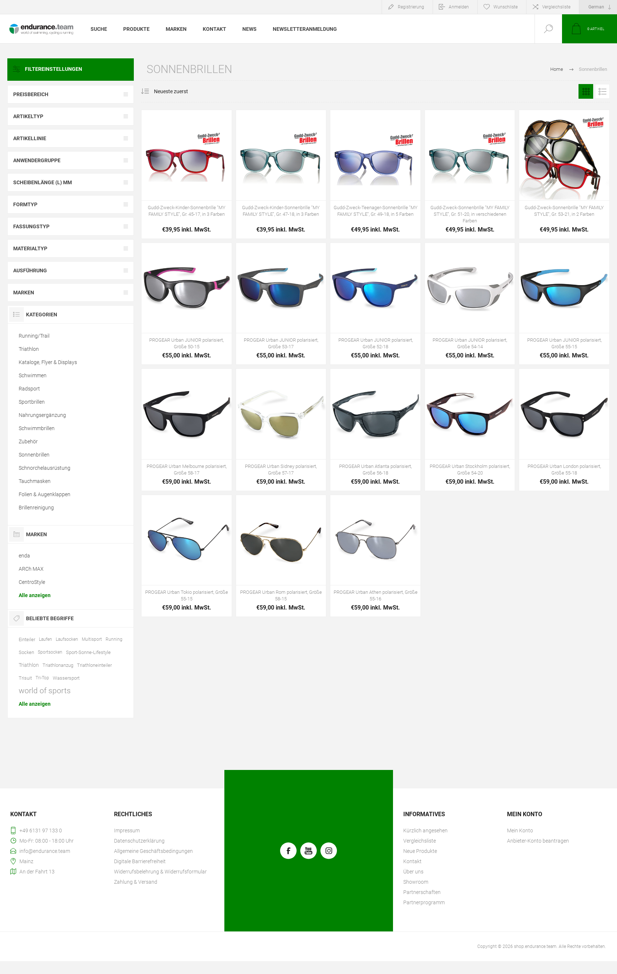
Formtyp (25, 204)
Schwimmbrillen (37, 428)
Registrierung (411, 7)
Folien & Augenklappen (44, 494)
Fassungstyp (31, 226)
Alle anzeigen (35, 595)
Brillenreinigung (36, 507)
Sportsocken (50, 652)
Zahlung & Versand (135, 882)
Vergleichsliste (556, 7)
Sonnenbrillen (34, 455)
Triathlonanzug (58, 665)
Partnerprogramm (424, 902)
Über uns (413, 872)
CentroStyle (32, 582)
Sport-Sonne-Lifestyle (88, 652)
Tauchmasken (35, 481)
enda (24, 556)
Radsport (29, 389)
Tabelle (586, 91)
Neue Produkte (420, 851)
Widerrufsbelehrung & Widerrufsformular (160, 872)
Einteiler (27, 639)
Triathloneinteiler (94, 665)
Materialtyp (30, 248)
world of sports (45, 690)
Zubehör (28, 441)
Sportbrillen (32, 402)
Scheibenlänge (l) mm (42, 182)
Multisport (92, 639)
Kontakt (412, 861)
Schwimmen (33, 375)
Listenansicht (602, 91)
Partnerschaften (422, 892)
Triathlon (29, 349)
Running (114, 639)
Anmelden (459, 7)
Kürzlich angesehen (425, 830)
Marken (23, 292)
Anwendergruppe (36, 160)
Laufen (45, 639)
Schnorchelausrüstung (44, 468)
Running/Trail (34, 336)
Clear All (116, 69)
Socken (26, 652)
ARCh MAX (31, 569)
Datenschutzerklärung (139, 841)
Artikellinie (29, 138)
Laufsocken (67, 639)
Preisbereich (30, 94)
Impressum (127, 830)
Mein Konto (520, 830)
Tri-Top (42, 677)
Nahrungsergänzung (42, 415)
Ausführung (30, 270)
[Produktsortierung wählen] (175, 91)
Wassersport (66, 678)
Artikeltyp (28, 116)
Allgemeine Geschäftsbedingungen (153, 851)
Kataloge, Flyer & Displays (48, 362)
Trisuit (25, 678)
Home (556, 69)
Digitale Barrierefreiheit (140, 861)
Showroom (415, 882)
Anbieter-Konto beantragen (538, 841)
